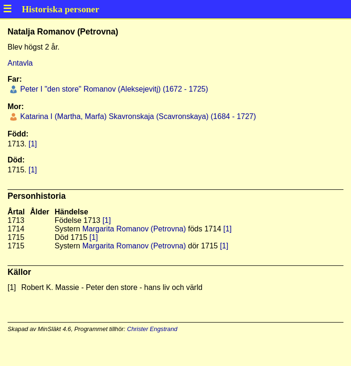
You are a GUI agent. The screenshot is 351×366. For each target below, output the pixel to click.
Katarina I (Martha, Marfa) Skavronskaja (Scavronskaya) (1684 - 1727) (137, 116)
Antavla (20, 63)
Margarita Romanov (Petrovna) (134, 229)
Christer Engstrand (152, 328)
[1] (32, 144)
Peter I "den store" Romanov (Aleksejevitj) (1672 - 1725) (113, 89)
